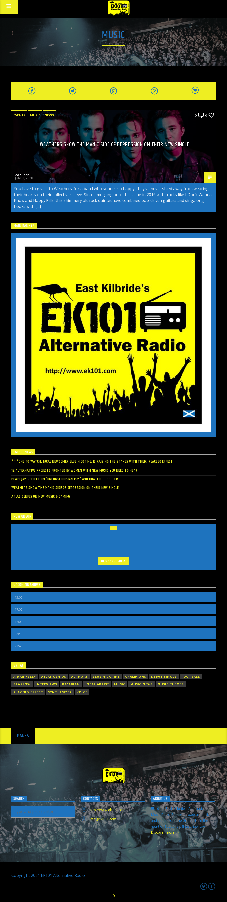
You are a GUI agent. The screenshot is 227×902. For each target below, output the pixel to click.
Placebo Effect (28, 692)
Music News (141, 684)
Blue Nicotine (106, 677)
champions (135, 677)
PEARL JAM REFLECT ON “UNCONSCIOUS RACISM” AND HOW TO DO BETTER (64, 479)
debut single (163, 677)
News (49, 115)
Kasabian (71, 684)
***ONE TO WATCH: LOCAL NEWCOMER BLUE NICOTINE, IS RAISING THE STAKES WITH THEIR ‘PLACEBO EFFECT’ (92, 461)
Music (35, 115)
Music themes (170, 684)
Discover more (165, 833)
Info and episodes (113, 560)
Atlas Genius (53, 677)
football (191, 677)
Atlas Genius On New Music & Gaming (40, 496)
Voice (82, 692)
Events (19, 115)
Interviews (46, 684)
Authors (79, 677)
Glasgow (22, 684)
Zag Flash (22, 175)
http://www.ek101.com (108, 809)
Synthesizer (60, 692)
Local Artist (97, 684)
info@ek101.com (103, 819)
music (119, 684)
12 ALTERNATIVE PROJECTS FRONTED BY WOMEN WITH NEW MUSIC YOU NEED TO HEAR (74, 470)
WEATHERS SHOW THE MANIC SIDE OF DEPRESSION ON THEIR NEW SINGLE (114, 144)
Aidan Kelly (24, 677)
